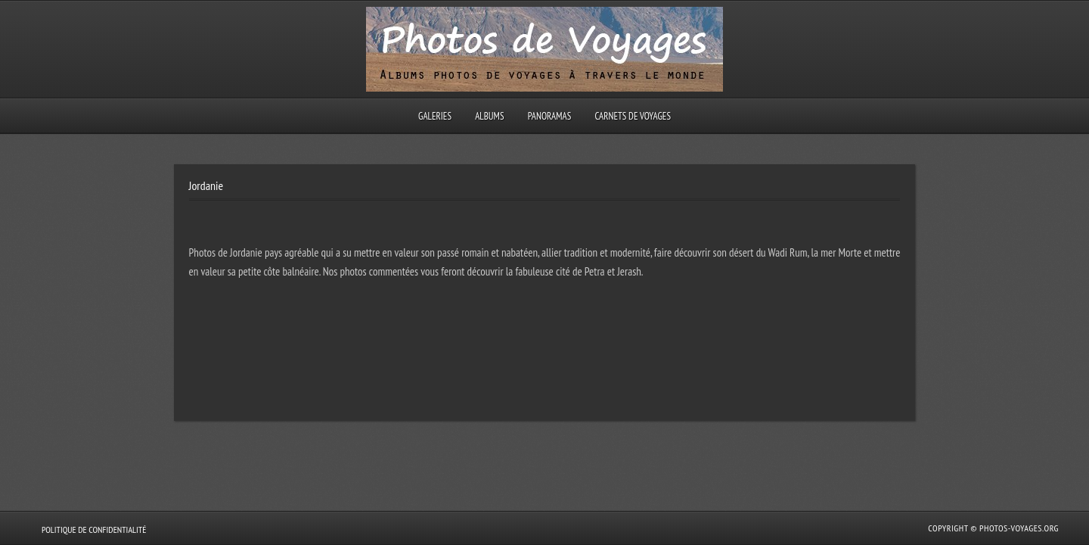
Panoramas (550, 116)
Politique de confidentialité (94, 529)
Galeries (434, 116)
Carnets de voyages (632, 116)
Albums (489, 116)
